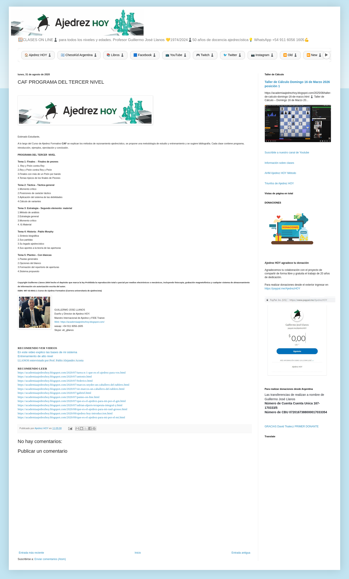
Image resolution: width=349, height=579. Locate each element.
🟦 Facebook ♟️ (144, 55)
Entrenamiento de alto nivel (35, 356)
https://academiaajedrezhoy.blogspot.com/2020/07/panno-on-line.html (58, 397)
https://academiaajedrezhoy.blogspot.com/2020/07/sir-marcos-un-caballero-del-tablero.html (71, 388)
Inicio (138, 552)
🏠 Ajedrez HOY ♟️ (38, 55)
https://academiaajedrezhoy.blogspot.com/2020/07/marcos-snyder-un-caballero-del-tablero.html (73, 384)
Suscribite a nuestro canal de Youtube (287, 152)
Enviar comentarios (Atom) (50, 559)
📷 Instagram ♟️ (262, 55)
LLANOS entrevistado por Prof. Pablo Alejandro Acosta (50, 360)
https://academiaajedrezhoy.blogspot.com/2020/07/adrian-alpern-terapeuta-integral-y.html (70, 405)
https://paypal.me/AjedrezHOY (282, 288)
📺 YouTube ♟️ (176, 55)
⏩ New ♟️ (314, 55)
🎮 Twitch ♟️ (205, 55)
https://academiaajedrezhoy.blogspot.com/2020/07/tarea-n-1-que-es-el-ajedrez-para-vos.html (72, 372)
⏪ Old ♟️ (290, 55)
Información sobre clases (279, 162)
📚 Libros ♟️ (115, 55)
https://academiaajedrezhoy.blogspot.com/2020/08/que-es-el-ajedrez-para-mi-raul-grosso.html (72, 409)
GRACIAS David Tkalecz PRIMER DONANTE (292, 426)
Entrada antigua (240, 552)
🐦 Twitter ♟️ (232, 55)
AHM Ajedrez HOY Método (280, 173)
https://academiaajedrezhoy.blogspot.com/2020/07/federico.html (55, 380)
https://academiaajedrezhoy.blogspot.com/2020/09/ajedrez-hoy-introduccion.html (65, 413)
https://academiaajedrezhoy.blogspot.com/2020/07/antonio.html (55, 376)
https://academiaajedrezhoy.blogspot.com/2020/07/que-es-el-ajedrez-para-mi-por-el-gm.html (72, 401)
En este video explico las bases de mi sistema (47, 352)
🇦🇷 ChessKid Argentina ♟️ (79, 55)
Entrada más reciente (31, 552)
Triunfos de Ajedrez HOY (279, 183)
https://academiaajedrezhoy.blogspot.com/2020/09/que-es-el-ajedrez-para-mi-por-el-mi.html (71, 417)
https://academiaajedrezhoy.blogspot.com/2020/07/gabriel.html (54, 392)
